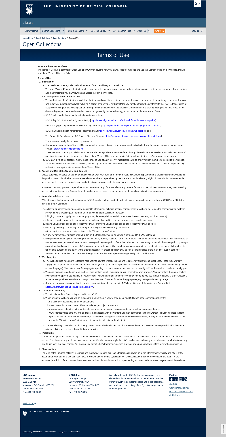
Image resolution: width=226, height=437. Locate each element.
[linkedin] (176, 379)
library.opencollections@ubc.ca (68, 149)
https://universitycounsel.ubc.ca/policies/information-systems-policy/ (123, 120)
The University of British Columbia (29, 9)
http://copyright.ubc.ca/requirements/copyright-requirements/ (130, 125)
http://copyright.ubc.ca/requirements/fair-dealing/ (122, 131)
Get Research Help (122, 31)
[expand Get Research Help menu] (134, 31)
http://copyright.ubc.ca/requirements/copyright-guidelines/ (133, 136)
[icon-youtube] (185, 379)
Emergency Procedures (32, 432)
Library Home (31, 31)
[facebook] (171, 379)
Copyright (63, 432)
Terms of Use (50, 432)
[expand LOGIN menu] (201, 31)
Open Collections (42, 44)
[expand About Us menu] (149, 31)
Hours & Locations (75, 31)
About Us (141, 31)
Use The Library (98, 31)
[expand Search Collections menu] (63, 31)
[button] (35, 403)
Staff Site (173, 384)
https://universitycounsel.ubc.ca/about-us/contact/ (69, 287)
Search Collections (51, 31)
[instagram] (181, 379)
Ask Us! (160, 31)
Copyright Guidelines (179, 388)
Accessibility (75, 432)
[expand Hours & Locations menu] (87, 31)
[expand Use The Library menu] (109, 31)
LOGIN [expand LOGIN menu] (195, 31)
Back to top (29, 403)
